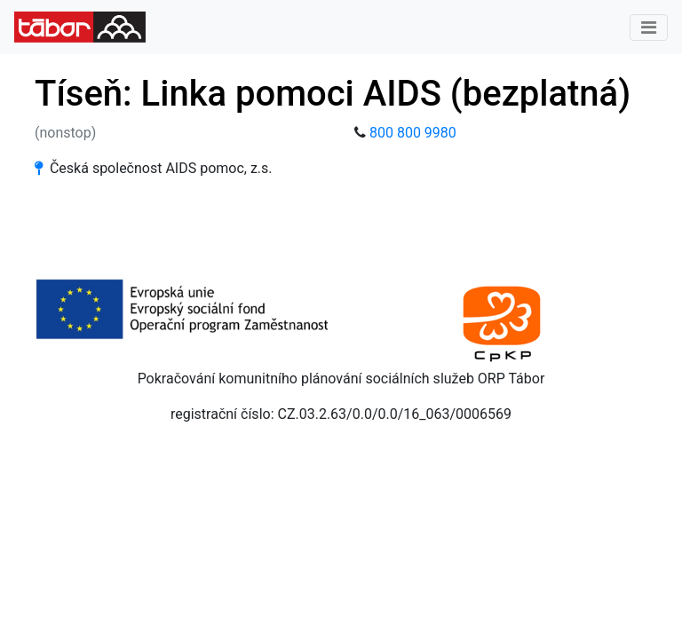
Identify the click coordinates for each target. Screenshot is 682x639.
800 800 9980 (412, 132)
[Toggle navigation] (649, 27)
